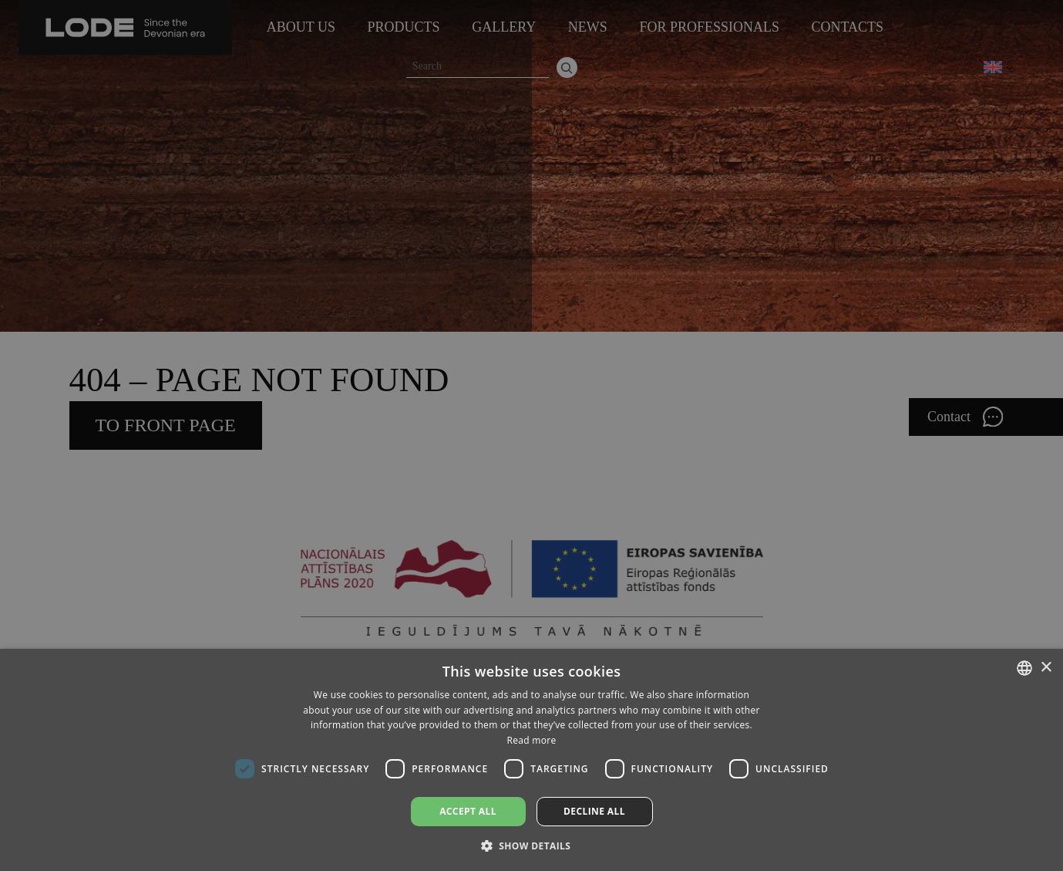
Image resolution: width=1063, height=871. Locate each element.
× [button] (1045, 668)
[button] (532, 845)
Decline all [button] (594, 811)
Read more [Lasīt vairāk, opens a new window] (532, 740)
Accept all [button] (467, 811)
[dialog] (531, 435)
